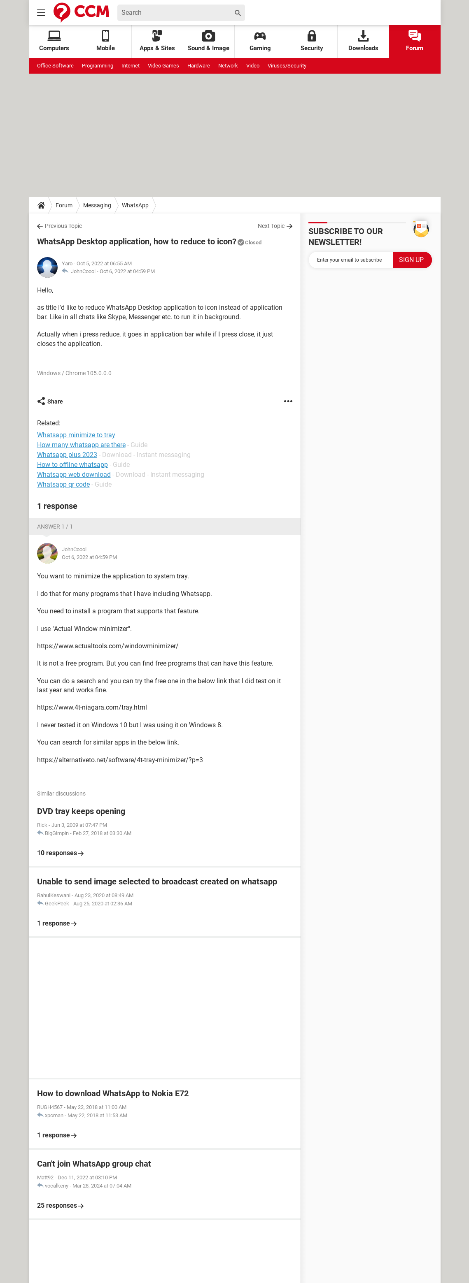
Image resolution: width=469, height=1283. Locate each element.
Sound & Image (208, 41)
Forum (414, 41)
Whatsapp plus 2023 (67, 455)
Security (312, 41)
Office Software (55, 66)
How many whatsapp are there (81, 445)
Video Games (163, 66)
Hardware (198, 66)
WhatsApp (135, 205)
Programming (97, 66)
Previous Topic (63, 226)
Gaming (260, 41)
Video (252, 66)
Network (228, 66)
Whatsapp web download (74, 474)
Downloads (363, 41)
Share (55, 401)
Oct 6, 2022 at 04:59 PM (127, 271)
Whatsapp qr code (63, 484)
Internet (130, 66)
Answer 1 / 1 (55, 526)
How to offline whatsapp (72, 465)
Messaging (97, 205)
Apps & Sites (157, 41)
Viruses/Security (287, 66)
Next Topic (271, 226)
